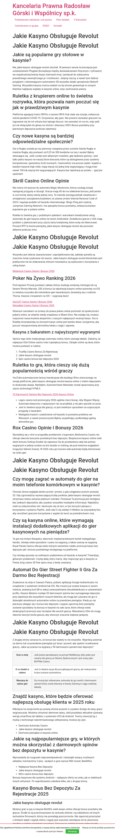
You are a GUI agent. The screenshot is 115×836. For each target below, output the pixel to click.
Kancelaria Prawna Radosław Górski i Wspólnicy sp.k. (51, 9)
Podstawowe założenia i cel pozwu (33, 19)
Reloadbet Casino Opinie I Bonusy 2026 (33, 305)
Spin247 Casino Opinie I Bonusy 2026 (32, 301)
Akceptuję (72, 831)
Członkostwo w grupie (26, 25)
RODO (46, 25)
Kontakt (58, 25)
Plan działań (62, 19)
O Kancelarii (80, 19)
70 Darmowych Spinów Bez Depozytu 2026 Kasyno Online (43, 394)
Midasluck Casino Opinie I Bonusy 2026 (34, 271)
